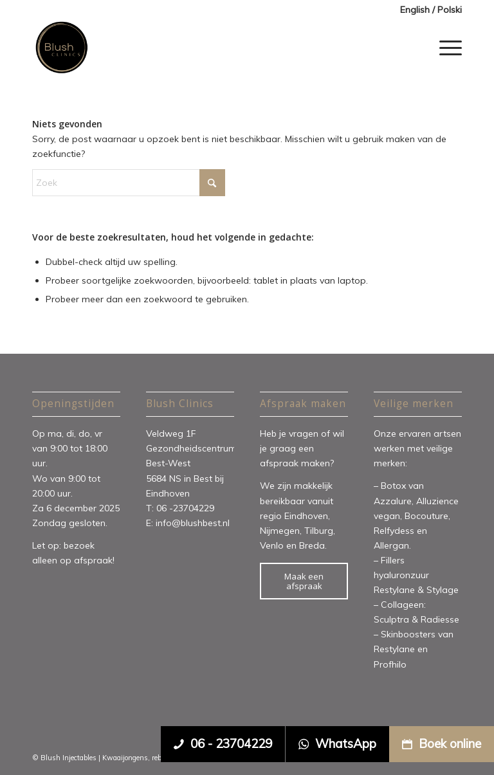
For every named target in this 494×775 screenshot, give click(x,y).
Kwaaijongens (125, 757)
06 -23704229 (186, 508)
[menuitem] (428, 10)
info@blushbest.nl (193, 523)
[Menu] (447, 48)
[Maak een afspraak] (304, 581)
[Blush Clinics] (61, 48)
